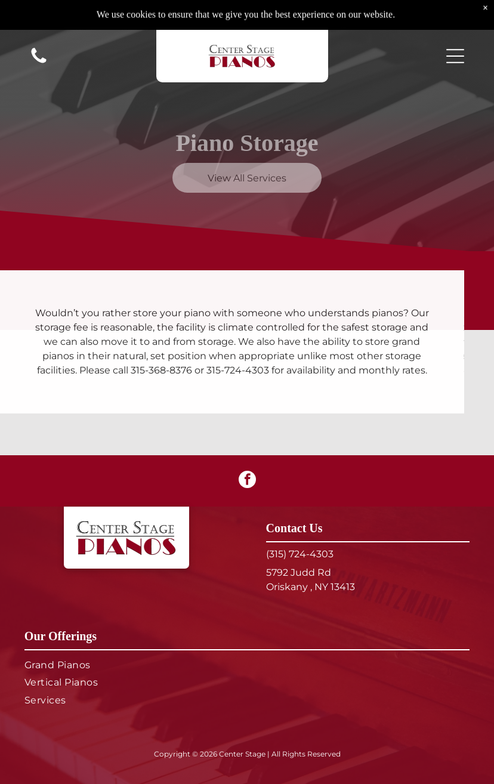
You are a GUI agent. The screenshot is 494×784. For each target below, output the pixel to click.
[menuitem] (247, 665)
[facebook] (247, 481)
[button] (455, 26)
